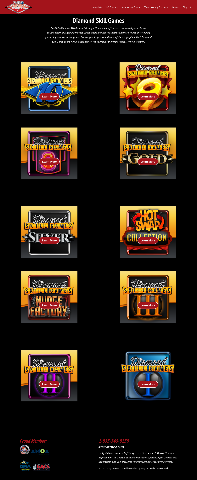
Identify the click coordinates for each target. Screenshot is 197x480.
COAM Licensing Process (155, 7)
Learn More (49, 98)
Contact (175, 7)
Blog (185, 7)
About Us (97, 7)
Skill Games (110, 7)
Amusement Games (131, 7)
